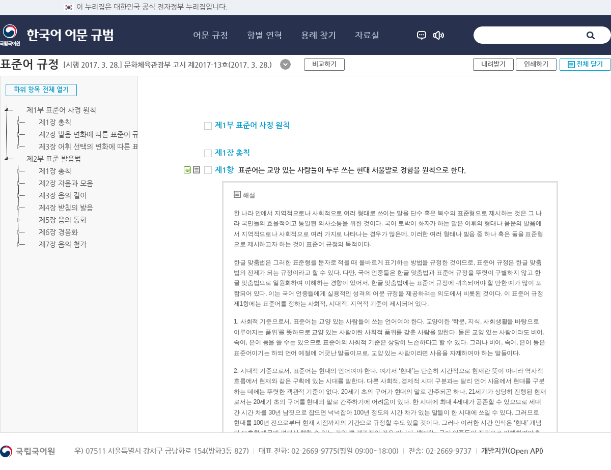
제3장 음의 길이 (56, 195)
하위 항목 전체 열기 (41, 89)
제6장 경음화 (51, 232)
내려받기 (493, 64)
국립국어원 (10, 35)
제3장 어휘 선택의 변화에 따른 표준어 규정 (96, 146)
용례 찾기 (318, 35)
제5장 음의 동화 (56, 220)
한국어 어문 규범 (70, 35)
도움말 (421, 35)
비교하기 (324, 64)
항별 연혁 (264, 35)
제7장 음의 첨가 (56, 244)
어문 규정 (210, 35)
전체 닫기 (589, 64)
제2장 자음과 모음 (59, 183)
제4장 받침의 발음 (59, 207)
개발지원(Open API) (512, 451)
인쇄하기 (536, 64)
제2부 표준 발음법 (47, 159)
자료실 (367, 35)
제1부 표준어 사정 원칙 (54, 110)
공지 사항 (439, 35)
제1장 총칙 (48, 122)
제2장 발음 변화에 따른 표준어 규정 (85, 134)
